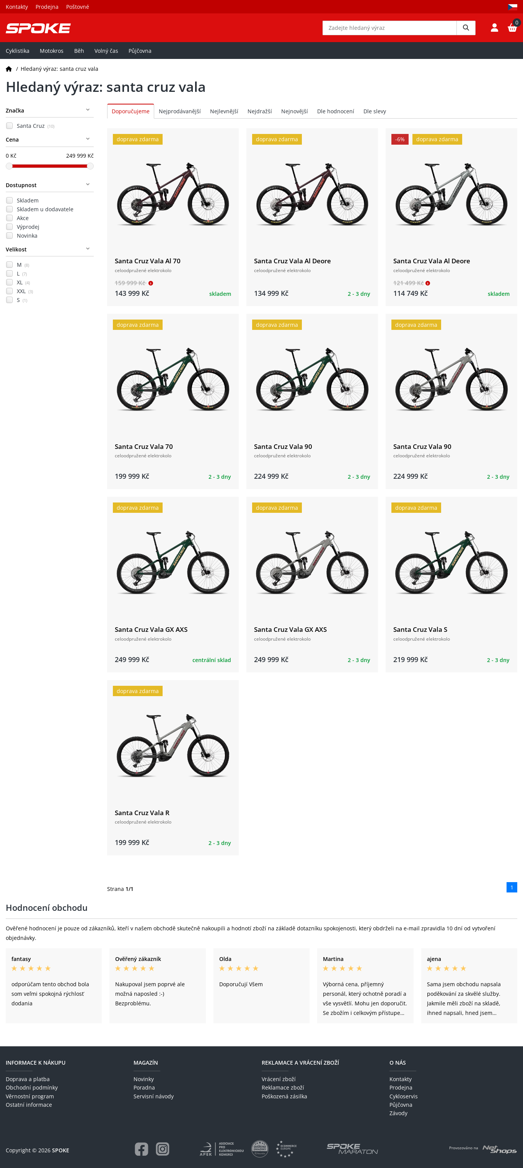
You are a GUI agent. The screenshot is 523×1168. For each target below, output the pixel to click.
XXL (25, 296)
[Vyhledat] (466, 30)
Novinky (144, 1079)
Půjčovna (140, 56)
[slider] (9, 171)
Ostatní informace (29, 1104)
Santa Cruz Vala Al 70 (148, 266)
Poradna (144, 1087)
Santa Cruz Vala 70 (144, 451)
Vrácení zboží (279, 1079)
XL (23, 288)
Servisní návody (154, 1096)
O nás (397, 1062)
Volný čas (106, 56)
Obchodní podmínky (32, 1087)
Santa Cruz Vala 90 (283, 451)
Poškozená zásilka (284, 1096)
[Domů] (9, 74)
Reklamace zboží (283, 1087)
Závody (398, 1113)
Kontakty (17, 6)
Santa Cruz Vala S (420, 635)
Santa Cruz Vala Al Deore (292, 266)
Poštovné (77, 6)
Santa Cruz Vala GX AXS (151, 635)
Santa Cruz (35, 131)
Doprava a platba (28, 1079)
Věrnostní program (30, 1096)
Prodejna (47, 6)
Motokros (52, 56)
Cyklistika (17, 56)
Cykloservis (403, 1096)
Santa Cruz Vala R (142, 818)
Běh (79, 56)
